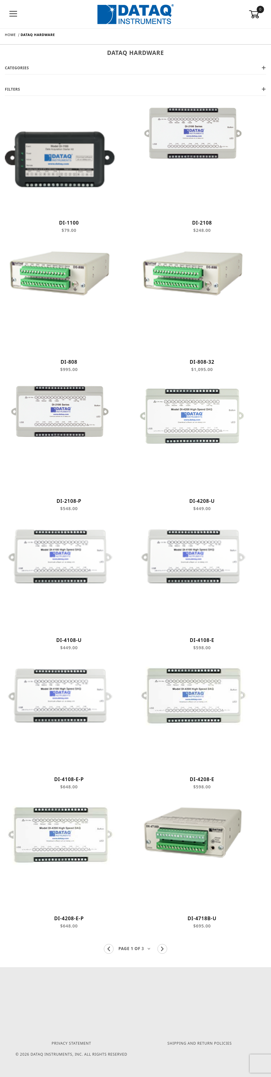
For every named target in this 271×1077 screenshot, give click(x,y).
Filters (135, 89)
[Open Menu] (13, 14)
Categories (135, 67)
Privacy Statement (71, 1043)
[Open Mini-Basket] (257, 14)
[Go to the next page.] (162, 957)
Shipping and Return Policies (199, 1043)
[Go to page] (135, 957)
